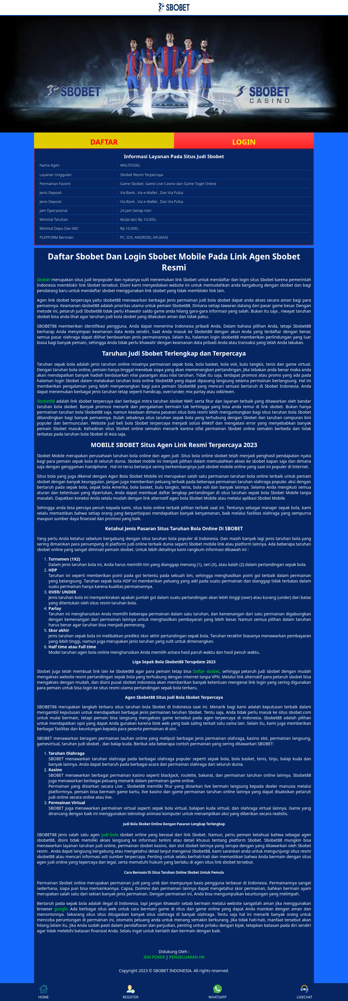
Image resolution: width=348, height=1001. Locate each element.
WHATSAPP (218, 992)
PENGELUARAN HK (186, 957)
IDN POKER (154, 957)
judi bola (109, 834)
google (61, 909)
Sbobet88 (46, 401)
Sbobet (43, 279)
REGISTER (130, 992)
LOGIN (244, 142)
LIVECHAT (304, 992)
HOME (43, 992)
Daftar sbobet (206, 671)
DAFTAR (104, 142)
